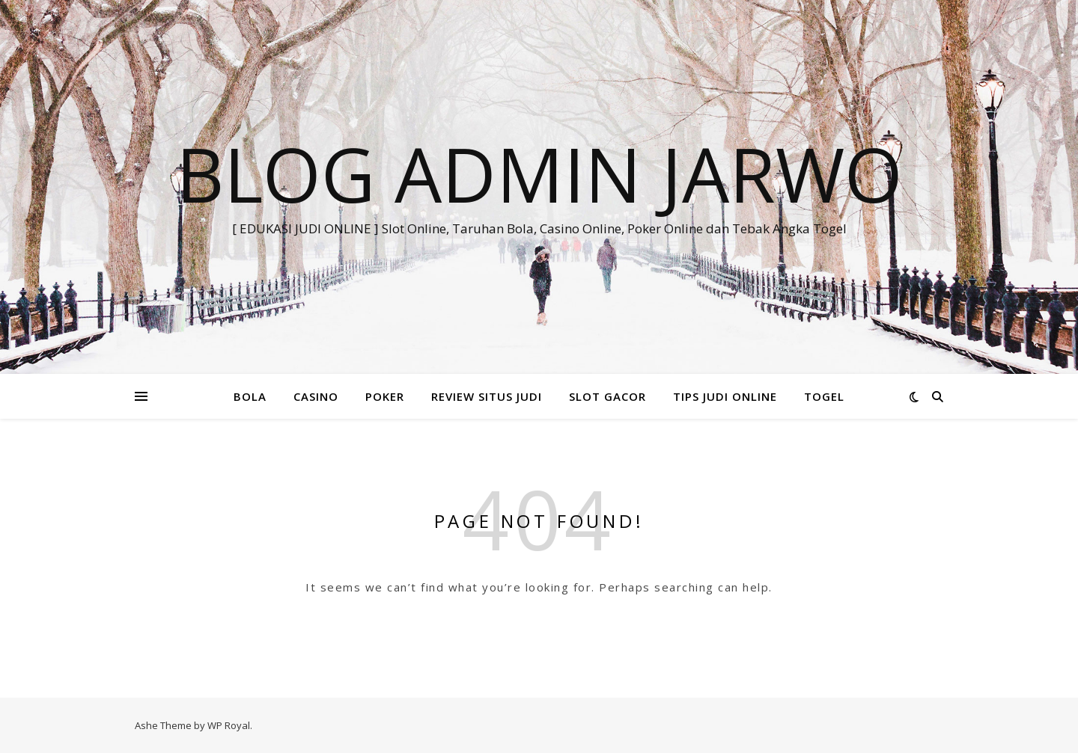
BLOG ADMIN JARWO (539, 173)
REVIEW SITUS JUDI (486, 396)
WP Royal (228, 725)
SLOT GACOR (607, 396)
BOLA (250, 396)
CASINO (315, 396)
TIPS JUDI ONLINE (725, 396)
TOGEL (824, 396)
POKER (384, 396)
